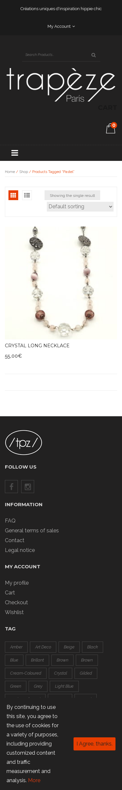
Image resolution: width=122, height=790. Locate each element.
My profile (17, 583)
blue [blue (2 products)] (14, 660)
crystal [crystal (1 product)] (60, 673)
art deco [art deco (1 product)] (43, 646)
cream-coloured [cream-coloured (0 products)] (25, 673)
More (34, 780)
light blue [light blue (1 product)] (64, 686)
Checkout (16, 602)
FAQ (10, 521)
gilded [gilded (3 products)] (86, 673)
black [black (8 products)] (92, 646)
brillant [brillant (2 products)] (37, 660)
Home (10, 172)
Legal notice (20, 550)
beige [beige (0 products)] (69, 646)
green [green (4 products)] (15, 686)
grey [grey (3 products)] (38, 686)
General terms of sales (32, 530)
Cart (10, 593)
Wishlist (14, 612)
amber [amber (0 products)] (16, 646)
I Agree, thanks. (94, 744)
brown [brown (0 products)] (62, 660)
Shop (23, 172)
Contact (14, 540)
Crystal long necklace (37, 346)
